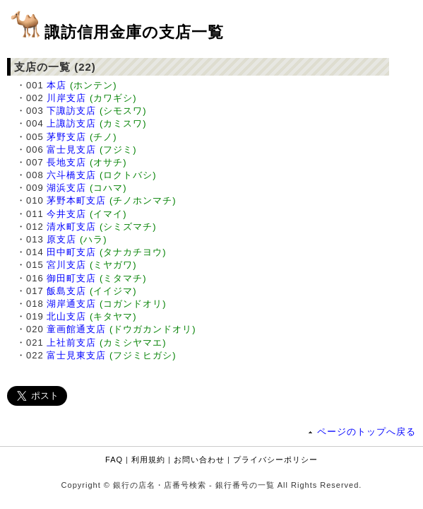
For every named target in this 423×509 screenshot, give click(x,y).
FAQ (114, 459)
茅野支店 (66, 136)
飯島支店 (66, 291)
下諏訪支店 (71, 110)
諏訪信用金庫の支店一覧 (134, 32)
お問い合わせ (199, 459)
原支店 (61, 239)
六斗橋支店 (71, 175)
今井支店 (66, 214)
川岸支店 (66, 98)
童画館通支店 (76, 329)
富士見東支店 (76, 355)
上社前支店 (71, 342)
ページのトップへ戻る (366, 431)
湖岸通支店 (71, 303)
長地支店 (66, 162)
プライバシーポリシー (275, 459)
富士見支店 (71, 149)
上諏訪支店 (71, 123)
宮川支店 (66, 264)
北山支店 (66, 316)
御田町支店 (71, 278)
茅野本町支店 (76, 200)
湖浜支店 (66, 187)
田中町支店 (71, 252)
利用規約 (148, 459)
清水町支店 (71, 226)
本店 (56, 85)
